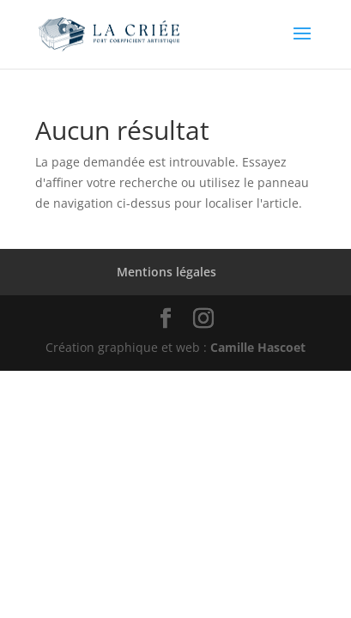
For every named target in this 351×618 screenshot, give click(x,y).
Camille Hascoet (258, 347)
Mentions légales (166, 272)
